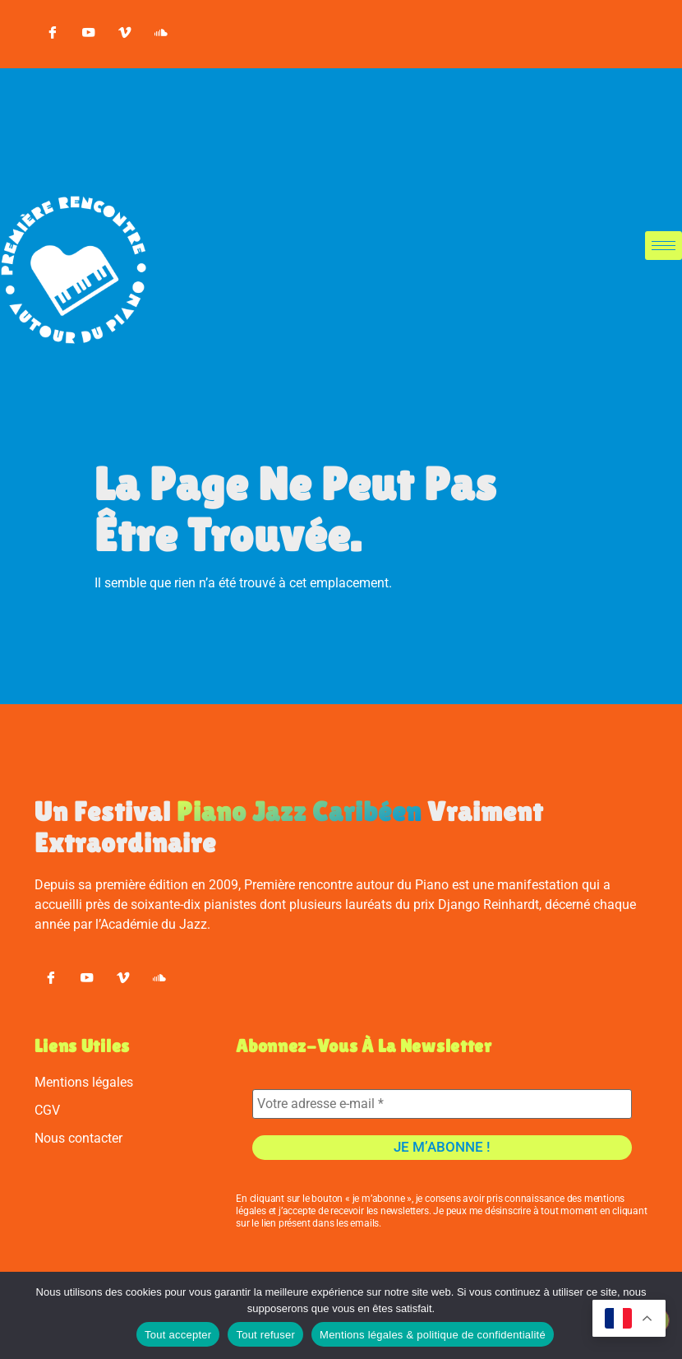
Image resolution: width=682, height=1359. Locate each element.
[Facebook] (52, 33)
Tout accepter (178, 1335)
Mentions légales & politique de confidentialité (433, 1335)
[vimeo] (125, 33)
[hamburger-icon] (663, 245)
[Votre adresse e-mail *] (441, 1114)
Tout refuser (265, 1335)
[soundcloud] (161, 33)
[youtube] (88, 33)
